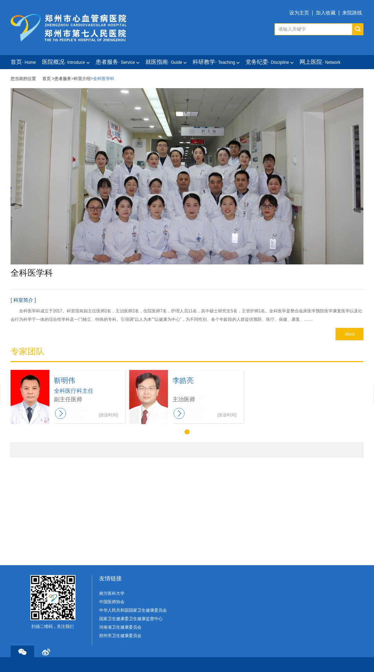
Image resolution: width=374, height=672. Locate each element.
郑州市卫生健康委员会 (120, 635)
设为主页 (299, 13)
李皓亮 (183, 380)
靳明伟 (64, 380)
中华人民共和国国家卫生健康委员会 (133, 610)
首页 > (48, 78)
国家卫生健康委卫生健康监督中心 (131, 618)
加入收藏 (326, 13)
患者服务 (62, 78)
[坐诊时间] (108, 415)
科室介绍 (82, 78)
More (350, 334)
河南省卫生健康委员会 (120, 627)
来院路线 (352, 13)
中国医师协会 (112, 601)
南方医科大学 (112, 593)
